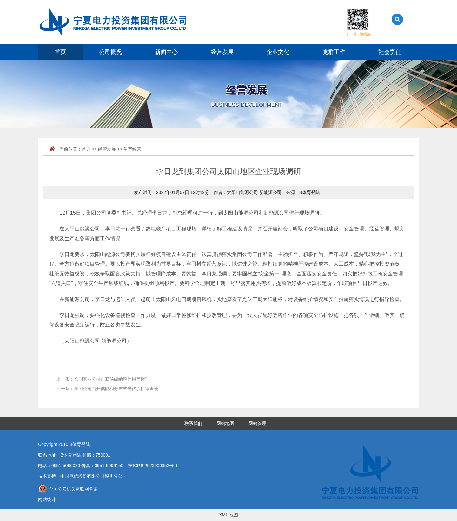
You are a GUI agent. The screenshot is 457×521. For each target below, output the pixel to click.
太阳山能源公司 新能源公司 (254, 192)
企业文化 (278, 52)
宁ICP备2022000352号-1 (153, 465)
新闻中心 (166, 52)
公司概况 (110, 52)
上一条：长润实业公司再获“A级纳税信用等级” (101, 379)
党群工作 (333, 52)
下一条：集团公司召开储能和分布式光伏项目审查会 (107, 388)
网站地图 (225, 423)
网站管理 (257, 423)
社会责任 (389, 52)
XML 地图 (228, 514)
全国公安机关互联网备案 (68, 489)
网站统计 (47, 499)
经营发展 (222, 52)
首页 (60, 52)
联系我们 (193, 423)
